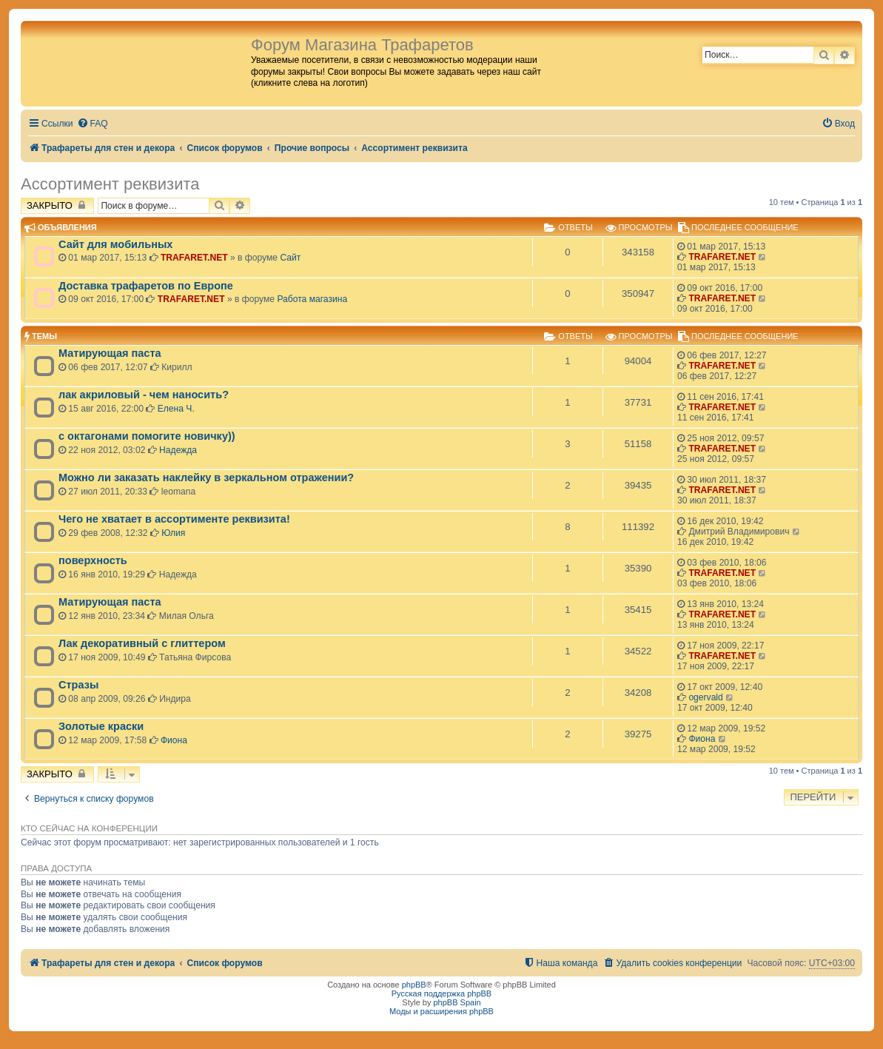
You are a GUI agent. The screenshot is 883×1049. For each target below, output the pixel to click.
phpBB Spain (456, 1002)
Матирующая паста (109, 353)
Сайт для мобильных (115, 244)
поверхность (92, 560)
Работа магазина (312, 299)
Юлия (173, 533)
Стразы (78, 685)
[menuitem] (92, 124)
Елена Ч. (176, 408)
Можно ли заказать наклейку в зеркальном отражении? (206, 477)
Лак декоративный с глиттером (142, 643)
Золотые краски (101, 726)
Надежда (178, 450)
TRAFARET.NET (194, 257)
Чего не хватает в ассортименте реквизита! (174, 519)
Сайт (290, 257)
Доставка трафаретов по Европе (145, 286)
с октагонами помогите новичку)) (146, 436)
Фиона (174, 740)
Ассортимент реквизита (110, 184)
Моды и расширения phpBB (441, 1011)
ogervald (705, 697)
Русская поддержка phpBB (441, 993)
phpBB (414, 984)
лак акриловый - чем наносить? (143, 395)
